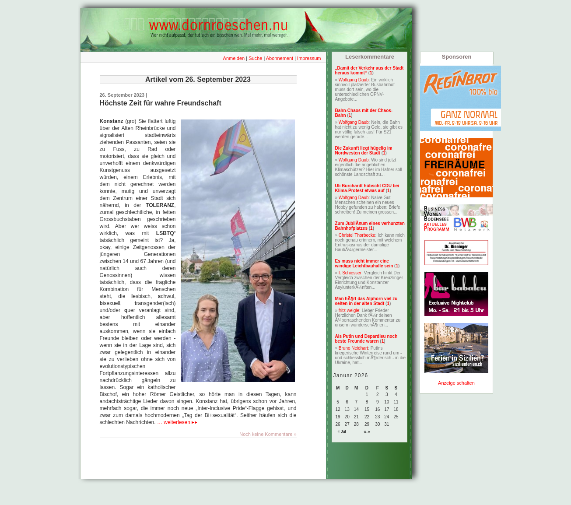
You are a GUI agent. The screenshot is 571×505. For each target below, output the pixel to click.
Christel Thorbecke (357, 235)
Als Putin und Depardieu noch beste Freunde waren (366, 339)
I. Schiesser (350, 272)
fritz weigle (349, 310)
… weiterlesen (177, 422)
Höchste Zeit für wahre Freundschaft (160, 103)
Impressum (309, 58)
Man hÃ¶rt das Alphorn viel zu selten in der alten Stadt (366, 301)
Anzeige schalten (456, 383)
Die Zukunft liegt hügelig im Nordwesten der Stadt (363, 150)
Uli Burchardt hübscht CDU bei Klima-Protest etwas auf (367, 188)
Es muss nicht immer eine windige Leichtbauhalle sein (364, 263)
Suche (255, 58)
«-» (367, 431)
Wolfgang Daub (354, 79)
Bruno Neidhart (353, 348)
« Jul (342, 431)
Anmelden (234, 58)
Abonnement (279, 58)
